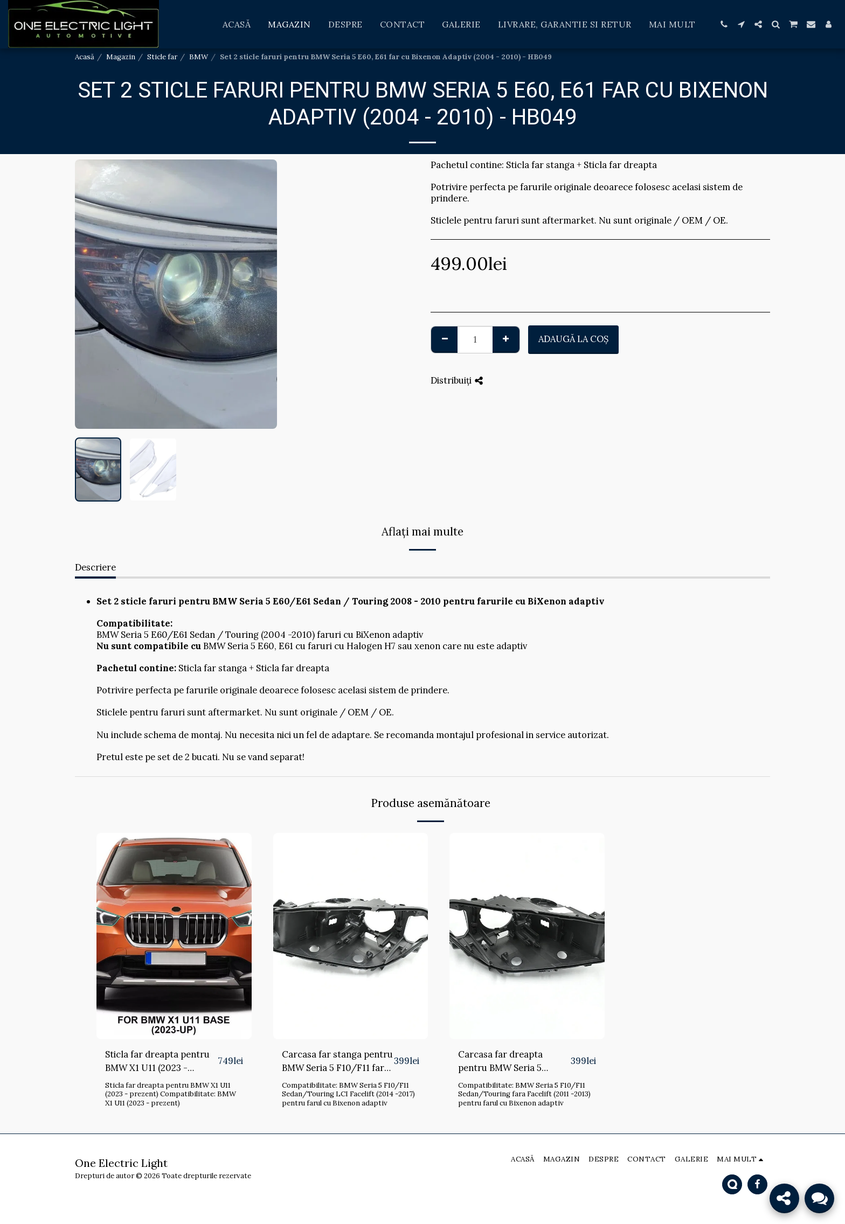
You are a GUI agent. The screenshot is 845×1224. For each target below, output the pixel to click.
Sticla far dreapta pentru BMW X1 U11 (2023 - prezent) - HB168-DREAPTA (157, 1061)
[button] (724, 24)
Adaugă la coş (573, 339)
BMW (198, 56)
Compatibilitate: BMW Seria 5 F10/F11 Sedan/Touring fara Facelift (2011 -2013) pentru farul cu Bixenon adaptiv (524, 1094)
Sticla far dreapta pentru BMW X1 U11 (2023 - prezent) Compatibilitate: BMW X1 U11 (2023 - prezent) (170, 1094)
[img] (174, 936)
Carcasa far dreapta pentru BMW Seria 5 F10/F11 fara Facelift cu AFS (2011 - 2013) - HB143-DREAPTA (512, 1061)
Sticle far (162, 56)
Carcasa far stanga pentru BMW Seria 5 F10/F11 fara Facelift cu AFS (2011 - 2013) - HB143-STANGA (337, 1061)
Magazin (120, 56)
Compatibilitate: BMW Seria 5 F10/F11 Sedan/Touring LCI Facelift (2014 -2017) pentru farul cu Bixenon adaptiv (348, 1094)
